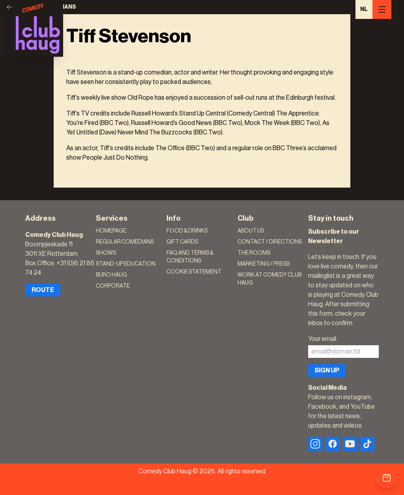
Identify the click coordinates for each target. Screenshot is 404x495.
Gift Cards (182, 242)
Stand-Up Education (125, 264)
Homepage (111, 231)
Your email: (322, 339)
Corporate (113, 286)
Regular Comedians (125, 242)
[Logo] (38, 28)
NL (364, 9)
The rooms (254, 253)
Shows (106, 253)
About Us (251, 231)
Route (43, 290)
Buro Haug (111, 275)
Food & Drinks (187, 231)
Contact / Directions (270, 242)
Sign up (326, 370)
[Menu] (381, 9)
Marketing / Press (264, 264)
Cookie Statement (193, 272)
